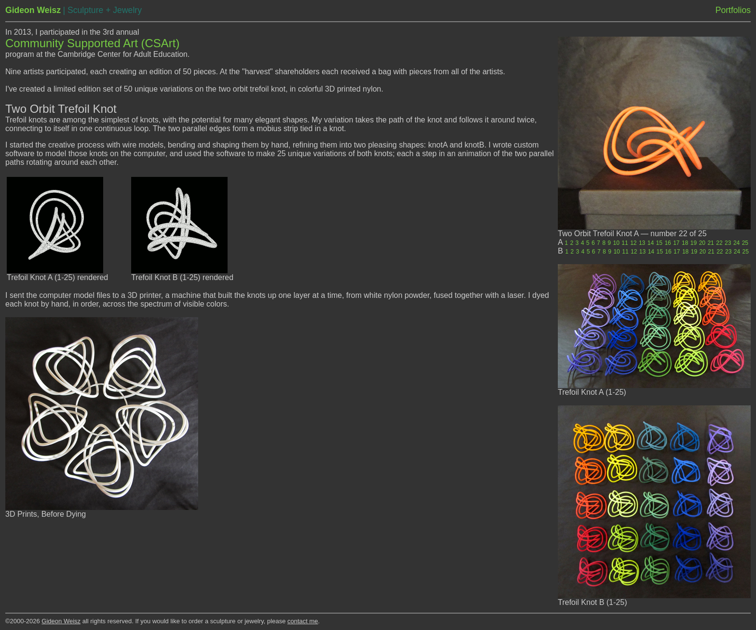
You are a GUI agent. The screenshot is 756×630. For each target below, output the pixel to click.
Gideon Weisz (61, 621)
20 (702, 243)
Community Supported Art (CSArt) (92, 43)
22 (719, 243)
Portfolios (733, 10)
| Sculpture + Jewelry (102, 10)
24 (736, 243)
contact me (302, 621)
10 (616, 243)
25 (745, 243)
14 (651, 243)
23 (728, 243)
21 (710, 243)
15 (659, 243)
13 (642, 243)
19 (693, 243)
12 (633, 243)
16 (667, 243)
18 (685, 243)
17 (676, 243)
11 (624, 243)
